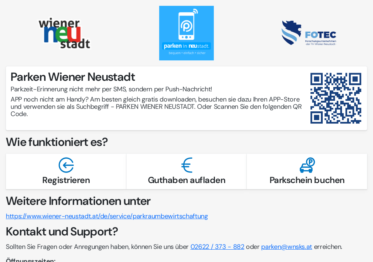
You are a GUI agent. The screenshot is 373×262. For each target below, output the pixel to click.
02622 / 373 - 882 (217, 246)
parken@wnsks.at (286, 246)
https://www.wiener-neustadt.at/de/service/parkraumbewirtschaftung (107, 216)
